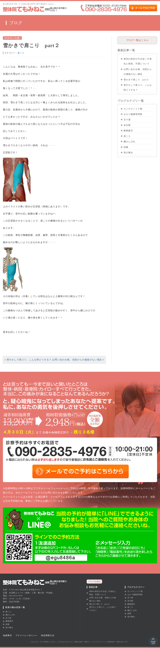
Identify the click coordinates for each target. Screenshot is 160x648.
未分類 (127, 125)
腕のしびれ (129, 141)
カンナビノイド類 (133, 108)
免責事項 (7, 635)
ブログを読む (94, 581)
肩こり (21, 53)
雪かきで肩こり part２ (136, 79)
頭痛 (126, 147)
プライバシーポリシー (26, 635)
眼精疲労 (128, 130)
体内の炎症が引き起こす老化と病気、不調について (138, 61)
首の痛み (128, 152)
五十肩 (127, 119)
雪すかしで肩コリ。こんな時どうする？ (29, 359)
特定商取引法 (47, 635)
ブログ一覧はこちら (137, 40)
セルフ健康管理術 (133, 114)
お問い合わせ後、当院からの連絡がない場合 (77, 359)
